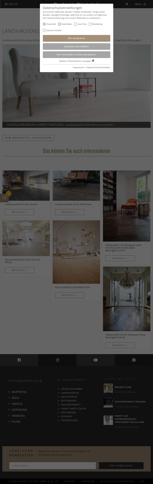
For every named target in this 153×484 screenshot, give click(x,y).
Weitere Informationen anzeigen (76, 61)
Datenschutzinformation (98, 67)
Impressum (78, 67)
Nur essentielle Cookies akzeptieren (76, 54)
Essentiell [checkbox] (51, 24)
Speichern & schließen (76, 46)
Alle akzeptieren (76, 38)
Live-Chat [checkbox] (82, 24)
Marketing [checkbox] (97, 24)
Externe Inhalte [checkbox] (54, 30)
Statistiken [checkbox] (67, 24)
